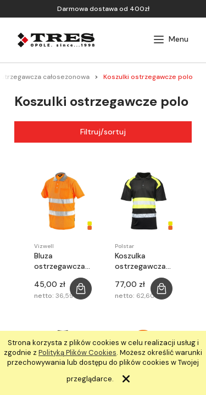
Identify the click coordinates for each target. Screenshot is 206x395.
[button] (170, 39)
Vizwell (44, 246)
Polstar (124, 246)
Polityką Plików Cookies (77, 352)
